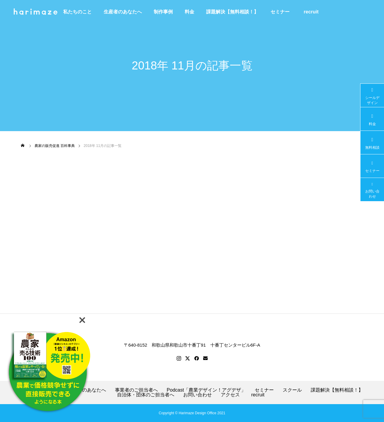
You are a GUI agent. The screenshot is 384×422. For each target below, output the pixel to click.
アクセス (230, 394)
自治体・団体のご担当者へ (145, 394)
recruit (314, 11)
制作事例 (163, 11)
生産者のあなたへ (123, 11)
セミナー (280, 11)
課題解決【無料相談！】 (232, 11)
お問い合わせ (197, 394)
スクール (292, 390)
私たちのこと (77, 11)
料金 (189, 11)
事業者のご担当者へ (136, 390)
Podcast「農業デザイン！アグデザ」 (206, 390)
